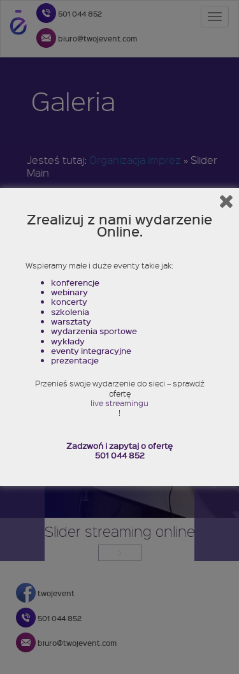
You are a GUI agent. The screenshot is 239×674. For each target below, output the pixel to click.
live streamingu (119, 403)
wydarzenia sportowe (94, 330)
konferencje (75, 282)
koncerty (69, 301)
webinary (69, 292)
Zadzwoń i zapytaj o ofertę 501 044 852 (119, 450)
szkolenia (70, 311)
